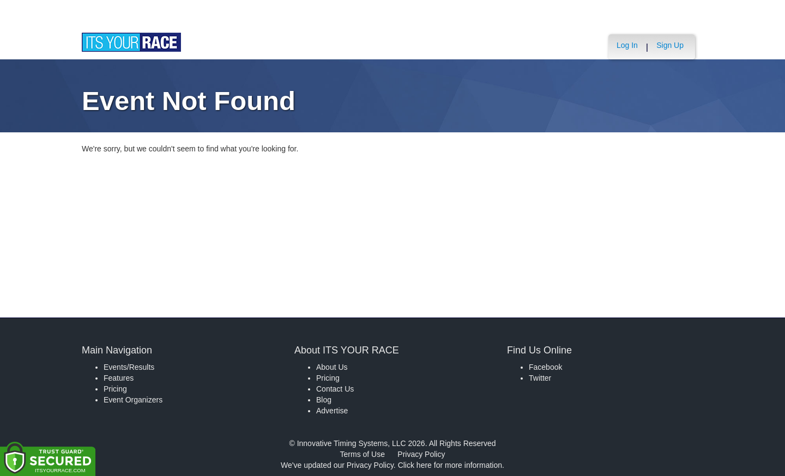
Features (119, 378)
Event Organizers (133, 399)
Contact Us (335, 389)
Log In (627, 45)
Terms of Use (362, 454)
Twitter (540, 378)
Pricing (115, 389)
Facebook (545, 367)
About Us (332, 367)
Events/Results (129, 367)
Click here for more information (450, 465)
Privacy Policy (421, 454)
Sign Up (670, 45)
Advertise (332, 410)
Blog (323, 399)
